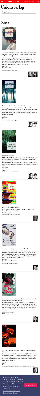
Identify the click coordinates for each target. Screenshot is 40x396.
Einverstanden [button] (30, 385)
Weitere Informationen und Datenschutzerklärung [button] (11, 392)
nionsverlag (12, 7)
